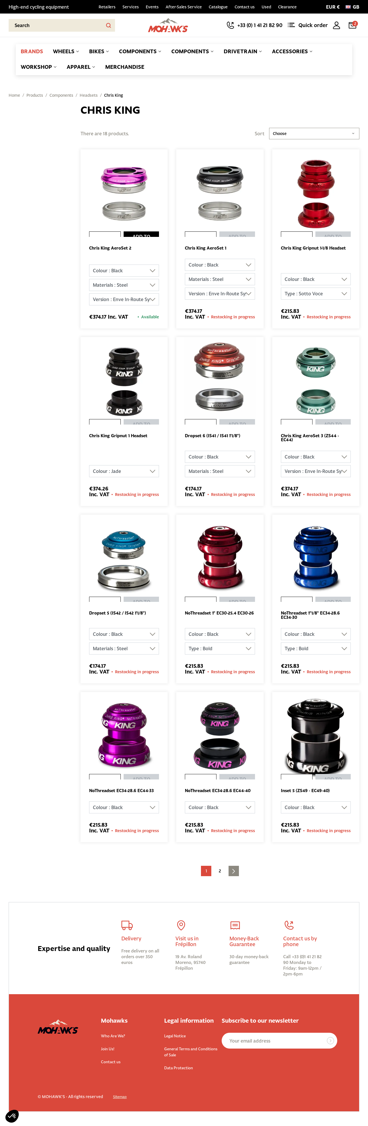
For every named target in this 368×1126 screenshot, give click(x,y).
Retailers (107, 6)
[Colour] (124, 271)
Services (130, 6)
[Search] (62, 25)
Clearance (287, 6)
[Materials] (124, 285)
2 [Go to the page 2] (220, 878)
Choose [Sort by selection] (314, 133)
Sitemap (121, 1102)
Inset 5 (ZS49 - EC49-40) (307, 793)
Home (14, 95)
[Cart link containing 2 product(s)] (353, 25)
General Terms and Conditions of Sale (184, 1058)
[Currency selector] (333, 7)
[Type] (316, 294)
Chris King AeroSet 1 (207, 248)
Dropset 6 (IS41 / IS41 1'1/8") (215, 436)
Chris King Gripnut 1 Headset (121, 436)
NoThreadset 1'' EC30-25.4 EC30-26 (213, 616)
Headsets (89, 95)
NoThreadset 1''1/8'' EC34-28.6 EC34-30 (313, 616)
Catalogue (218, 6)
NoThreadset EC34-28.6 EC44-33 (122, 795)
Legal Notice (177, 1043)
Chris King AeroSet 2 (111, 248)
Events (152, 6)
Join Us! (109, 1055)
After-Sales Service (184, 6)
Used (266, 6)
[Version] (124, 300)
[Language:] (352, 7)
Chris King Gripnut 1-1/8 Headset (307, 250)
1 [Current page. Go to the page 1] (206, 878)
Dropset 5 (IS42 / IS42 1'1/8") (119, 614)
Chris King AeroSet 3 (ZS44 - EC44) (312, 438)
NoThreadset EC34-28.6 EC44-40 (218, 795)
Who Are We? (116, 1043)
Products (34, 95)
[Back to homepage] (168, 25)
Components (61, 95)
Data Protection (182, 1074)
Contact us (245, 6)
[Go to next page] (234, 878)
